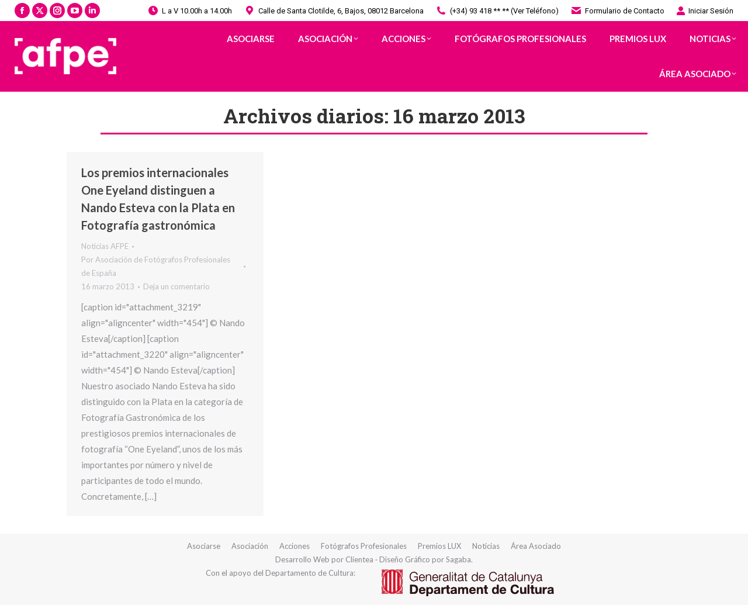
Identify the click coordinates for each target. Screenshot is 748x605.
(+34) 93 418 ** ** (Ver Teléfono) (497, 10)
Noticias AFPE (105, 246)
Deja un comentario (176, 286)
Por (155, 266)
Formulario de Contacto (617, 10)
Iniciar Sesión (704, 10)
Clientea (359, 559)
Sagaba (458, 559)
